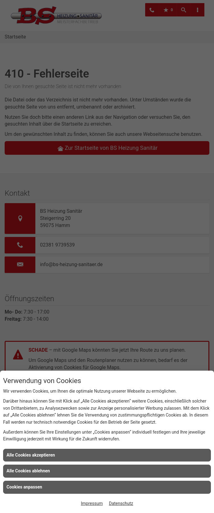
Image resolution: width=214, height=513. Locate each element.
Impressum (92, 503)
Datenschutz (121, 503)
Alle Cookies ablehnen (28, 470)
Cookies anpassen (24, 486)
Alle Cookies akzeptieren (31, 455)
